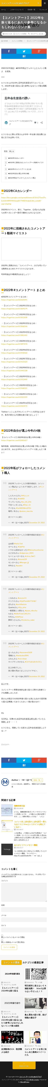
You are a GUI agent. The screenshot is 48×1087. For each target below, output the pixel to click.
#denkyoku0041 (22, 655)
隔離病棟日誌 (19, 806)
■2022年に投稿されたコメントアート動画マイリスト (24, 163)
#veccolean (22, 659)
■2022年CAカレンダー (14, 158)
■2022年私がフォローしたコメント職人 (20, 177)
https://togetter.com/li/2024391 (14, 300)
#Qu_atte (22, 607)
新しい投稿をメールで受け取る (13, 942)
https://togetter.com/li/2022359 (14, 397)
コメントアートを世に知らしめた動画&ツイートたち (36, 1052)
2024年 (14, 984)
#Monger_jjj (24, 562)
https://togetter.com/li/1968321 (14, 388)
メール (3, 915)
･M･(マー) (33, 34)
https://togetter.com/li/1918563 (14, 353)
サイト (3, 925)
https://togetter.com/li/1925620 (14, 362)
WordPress (24, 1082)
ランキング (43, 10)
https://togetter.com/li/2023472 (14, 406)
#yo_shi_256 (26, 502)
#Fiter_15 (27, 505)
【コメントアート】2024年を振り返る (10, 989)
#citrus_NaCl (30, 556)
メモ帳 (40, 982)
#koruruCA (22, 598)
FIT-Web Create (32, 1080)
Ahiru (39, 1046)
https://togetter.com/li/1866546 (14, 326)
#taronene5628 (25, 652)
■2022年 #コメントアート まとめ (18, 169)
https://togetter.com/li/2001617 (14, 440)
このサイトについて (17, 10)
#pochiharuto (21, 604)
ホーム (3, 10)
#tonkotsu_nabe (27, 620)
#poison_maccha (26, 511)
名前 (3, 905)
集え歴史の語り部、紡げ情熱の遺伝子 (36, 1016)
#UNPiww (19, 617)
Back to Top (24, 1066)
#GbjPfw (21, 547)
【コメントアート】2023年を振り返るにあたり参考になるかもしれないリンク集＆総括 (12, 1021)
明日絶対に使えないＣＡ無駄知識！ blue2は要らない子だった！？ (36, 988)
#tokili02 (21, 498)
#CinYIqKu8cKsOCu (33, 662)
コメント (4, 881)
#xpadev (19, 565)
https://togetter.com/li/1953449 (14, 379)
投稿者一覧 (31, 10)
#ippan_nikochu (31, 610)
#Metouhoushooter (36, 550)
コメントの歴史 (21, 34)
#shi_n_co (25, 495)
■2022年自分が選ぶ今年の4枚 (17, 173)
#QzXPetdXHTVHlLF (27, 601)
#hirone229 (22, 559)
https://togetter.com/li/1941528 (14, 370)
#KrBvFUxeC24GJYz (22, 614)
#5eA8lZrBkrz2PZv (23, 508)
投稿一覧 (37, 780)
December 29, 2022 (37, 522)
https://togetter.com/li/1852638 (14, 317)
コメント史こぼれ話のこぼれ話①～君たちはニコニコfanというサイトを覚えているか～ (30, 824)
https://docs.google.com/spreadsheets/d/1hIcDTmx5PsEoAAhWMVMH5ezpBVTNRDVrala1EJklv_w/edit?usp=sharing (23, 200)
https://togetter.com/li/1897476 (14, 344)
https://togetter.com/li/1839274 (14, 308)
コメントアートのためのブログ (30, 1077)
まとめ (41, 34)
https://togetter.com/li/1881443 (14, 335)
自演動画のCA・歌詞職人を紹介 (11, 1050)
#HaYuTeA (18, 543)
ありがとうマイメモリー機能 (25, 845)
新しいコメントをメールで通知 (13, 937)
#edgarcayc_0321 (26, 553)
